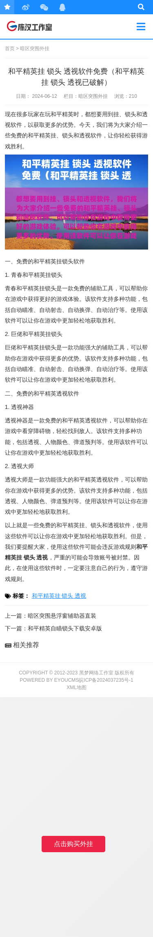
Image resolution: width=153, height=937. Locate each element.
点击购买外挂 (73, 843)
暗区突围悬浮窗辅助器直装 (62, 615)
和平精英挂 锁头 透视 (59, 595)
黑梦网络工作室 (34, 26)
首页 (10, 48)
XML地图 (76, 687)
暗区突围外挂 (34, 48)
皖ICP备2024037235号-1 (106, 680)
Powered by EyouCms (49, 680)
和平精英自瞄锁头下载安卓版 (65, 628)
